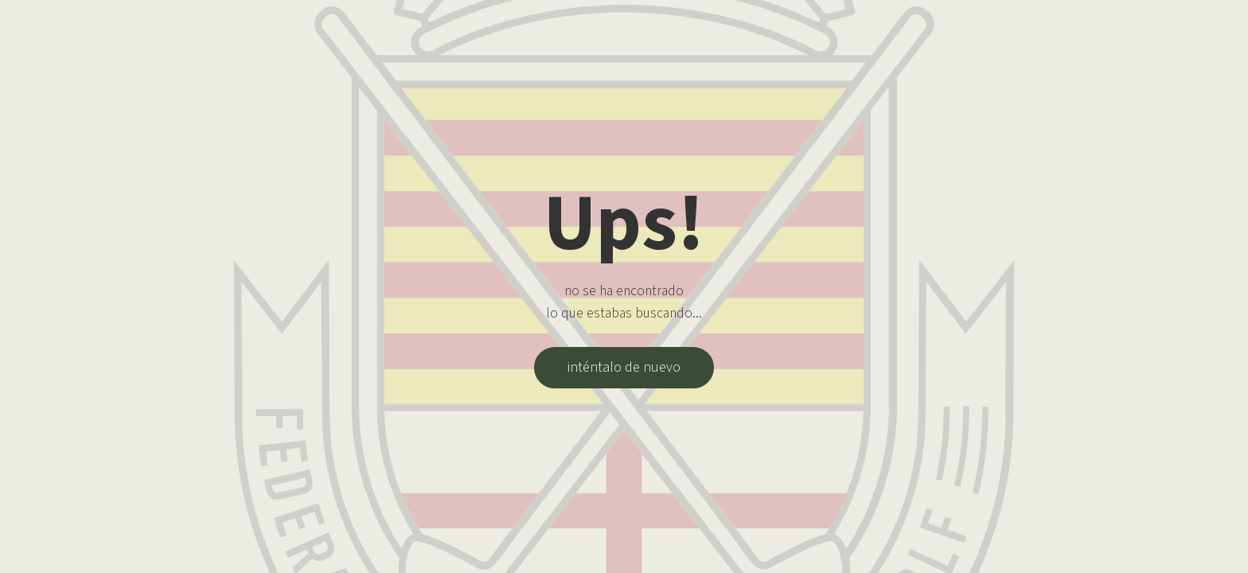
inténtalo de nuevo (624, 367)
